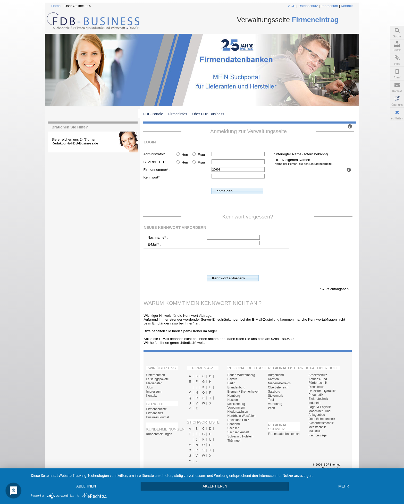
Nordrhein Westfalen (241, 416)
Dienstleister (316, 387)
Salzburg (274, 391)
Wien (271, 408)
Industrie (314, 403)
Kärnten (273, 379)
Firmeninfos (177, 114)
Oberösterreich (278, 387)
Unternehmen (155, 375)
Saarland (233, 424)
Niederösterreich (279, 383)
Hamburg (233, 395)
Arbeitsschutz (317, 375)
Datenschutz (308, 6)
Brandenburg (236, 387)
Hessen (232, 400)
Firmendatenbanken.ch (284, 434)
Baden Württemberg (241, 375)
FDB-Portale (153, 114)
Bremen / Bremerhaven (243, 391)
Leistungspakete (157, 379)
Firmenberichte (156, 409)
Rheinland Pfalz (238, 420)
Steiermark (275, 395)
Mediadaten (154, 383)
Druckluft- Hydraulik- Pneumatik (322, 392)
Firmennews (154, 413)
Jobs (149, 387)
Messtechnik (317, 427)
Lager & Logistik (319, 407)
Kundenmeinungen (159, 434)
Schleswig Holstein (240, 436)
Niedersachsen (237, 411)
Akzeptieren (215, 486)
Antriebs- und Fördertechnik (317, 381)
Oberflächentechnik (321, 419)
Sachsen (233, 428)
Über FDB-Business (208, 114)
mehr (343, 486)
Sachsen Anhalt (238, 432)
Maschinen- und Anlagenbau (319, 413)
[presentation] (246, 261)
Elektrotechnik (318, 399)
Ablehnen (86, 486)
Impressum (329, 6)
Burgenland (276, 375)
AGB (292, 6)
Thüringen (234, 440)
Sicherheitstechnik (320, 423)
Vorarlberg (275, 404)
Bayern (232, 379)
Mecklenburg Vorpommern (236, 405)
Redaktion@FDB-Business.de (75, 143)
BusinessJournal (157, 417)
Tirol (271, 400)
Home (56, 6)
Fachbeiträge (317, 435)
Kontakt (347, 6)
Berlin (231, 383)
